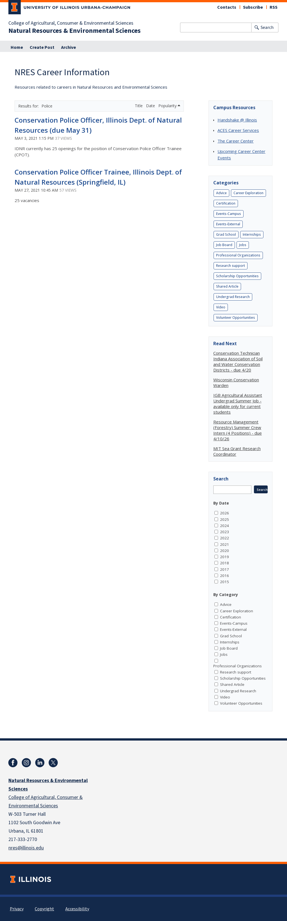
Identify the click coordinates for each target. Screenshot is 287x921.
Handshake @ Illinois (237, 120)
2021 (224, 544)
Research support (230, 265)
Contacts (226, 7)
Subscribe (253, 7)
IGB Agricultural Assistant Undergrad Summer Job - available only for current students (237, 403)
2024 (224, 525)
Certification (225, 203)
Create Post (42, 47)
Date (151, 105)
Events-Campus (228, 213)
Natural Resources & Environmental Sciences (74, 31)
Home (17, 47)
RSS (273, 7)
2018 (224, 562)
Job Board (224, 244)
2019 (224, 556)
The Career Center (235, 141)
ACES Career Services (238, 130)
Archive (68, 47)
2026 (224, 513)
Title (139, 105)
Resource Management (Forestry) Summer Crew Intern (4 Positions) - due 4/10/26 (237, 430)
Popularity (169, 105)
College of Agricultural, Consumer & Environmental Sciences (70, 23)
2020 (224, 550)
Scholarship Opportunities (237, 276)
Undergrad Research (233, 296)
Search (267, 27)
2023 (224, 531)
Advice (221, 193)
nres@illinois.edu (26, 847)
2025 (224, 519)
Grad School (226, 234)
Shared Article (227, 286)
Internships (252, 234)
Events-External (228, 224)
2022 (224, 537)
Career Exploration (248, 193)
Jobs (242, 244)
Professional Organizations (238, 255)
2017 (224, 569)
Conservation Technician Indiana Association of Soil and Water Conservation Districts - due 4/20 (238, 361)
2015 (224, 581)
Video (220, 307)
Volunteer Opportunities (235, 317)
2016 (224, 575)
